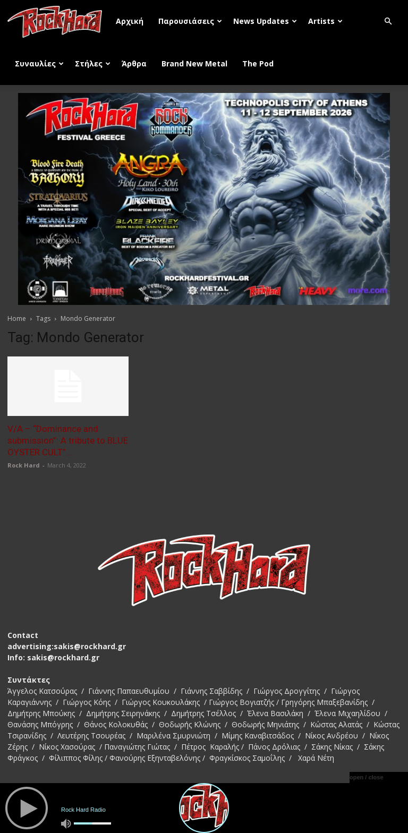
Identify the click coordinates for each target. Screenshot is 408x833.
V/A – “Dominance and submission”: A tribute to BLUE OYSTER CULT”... (67, 440)
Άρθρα (134, 63)
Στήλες (92, 63)
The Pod (258, 63)
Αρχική (129, 21)
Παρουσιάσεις (190, 21)
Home (16, 318)
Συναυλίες (39, 63)
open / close (367, 777)
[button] (388, 21)
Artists (325, 21)
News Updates (265, 21)
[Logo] (57, 21)
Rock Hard (23, 465)
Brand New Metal (194, 63)
